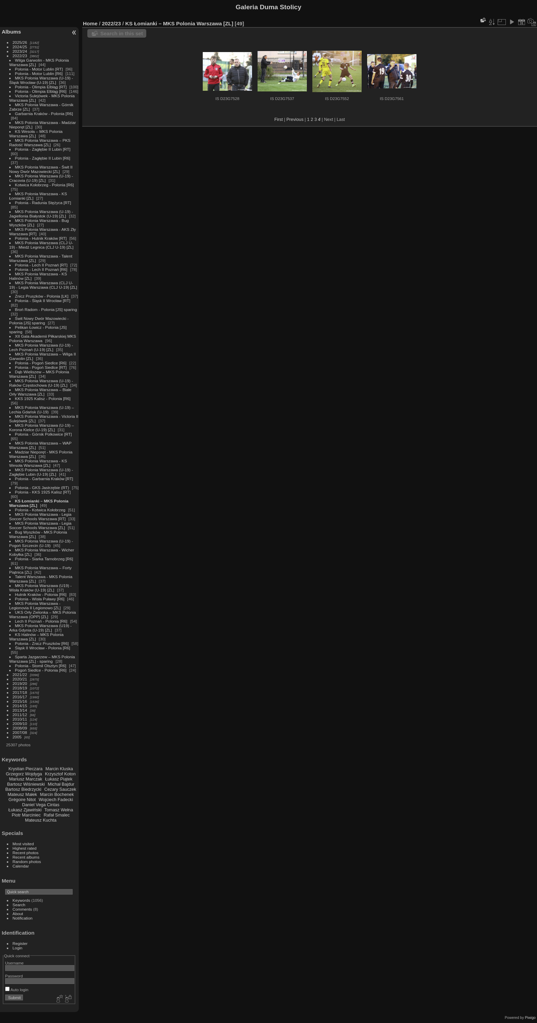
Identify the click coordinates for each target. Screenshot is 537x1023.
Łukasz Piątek (59, 779)
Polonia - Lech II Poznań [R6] (41, 269)
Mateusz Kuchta (41, 820)
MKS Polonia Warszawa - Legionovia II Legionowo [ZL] (35, 605)
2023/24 (20, 51)
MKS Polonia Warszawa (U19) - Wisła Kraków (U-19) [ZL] (40, 587)
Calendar (21, 866)
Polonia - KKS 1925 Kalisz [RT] (43, 492)
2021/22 (20, 674)
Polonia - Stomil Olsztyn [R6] (40, 665)
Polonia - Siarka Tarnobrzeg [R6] (44, 559)
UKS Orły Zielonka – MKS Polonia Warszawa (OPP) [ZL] (42, 614)
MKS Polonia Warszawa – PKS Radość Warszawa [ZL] (40, 142)
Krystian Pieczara (26, 768)
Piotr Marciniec (26, 815)
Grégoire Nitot (22, 799)
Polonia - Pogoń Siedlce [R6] (40, 363)
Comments (22, 909)
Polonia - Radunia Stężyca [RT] (43, 202)
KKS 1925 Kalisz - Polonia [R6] (43, 398)
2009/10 (20, 723)
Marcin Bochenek (57, 794)
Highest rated (25, 848)
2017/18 (20, 692)
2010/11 (20, 719)
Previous (294, 119)
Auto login (16, 989)
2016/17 (20, 697)
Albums (11, 32)
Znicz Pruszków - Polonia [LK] (41, 296)
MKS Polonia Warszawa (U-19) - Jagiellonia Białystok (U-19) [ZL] (41, 213)
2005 (17, 737)
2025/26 (20, 42)
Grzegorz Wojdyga (24, 773)
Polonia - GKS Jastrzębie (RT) (42, 487)
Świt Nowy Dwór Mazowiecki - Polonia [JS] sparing (39, 320)
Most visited (23, 843)
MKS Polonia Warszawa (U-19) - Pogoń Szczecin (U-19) (41, 543)
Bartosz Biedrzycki (23, 789)
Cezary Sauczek (60, 789)
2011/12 (20, 714)
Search (19, 904)
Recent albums (26, 857)
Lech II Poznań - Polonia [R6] (41, 621)
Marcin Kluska (59, 768)
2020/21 (20, 679)
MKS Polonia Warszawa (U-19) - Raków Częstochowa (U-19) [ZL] (41, 382)
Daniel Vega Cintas (40, 804)
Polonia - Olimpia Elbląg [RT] (41, 87)
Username (14, 963)
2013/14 (20, 710)
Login (18, 948)
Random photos (27, 861)
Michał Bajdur (61, 784)
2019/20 (20, 683)
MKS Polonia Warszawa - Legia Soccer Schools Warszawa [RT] (40, 516)
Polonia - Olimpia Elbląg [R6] (40, 91)
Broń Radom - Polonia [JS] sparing (46, 309)
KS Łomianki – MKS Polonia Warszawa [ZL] (179, 23)
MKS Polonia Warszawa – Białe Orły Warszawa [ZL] (40, 391)
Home (90, 23)
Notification (23, 918)
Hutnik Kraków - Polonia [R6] (40, 594)
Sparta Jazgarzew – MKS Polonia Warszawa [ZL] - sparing (42, 658)
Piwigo (530, 1017)
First (278, 119)
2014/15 (20, 705)
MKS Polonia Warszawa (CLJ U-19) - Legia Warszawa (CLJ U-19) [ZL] (43, 284)
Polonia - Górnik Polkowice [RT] (43, 434)
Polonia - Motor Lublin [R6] (39, 73)
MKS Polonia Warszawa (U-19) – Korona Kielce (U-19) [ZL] (41, 427)
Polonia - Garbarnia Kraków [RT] (44, 478)
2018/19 (20, 688)
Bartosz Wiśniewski (26, 784)
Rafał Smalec (56, 815)
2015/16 (20, 701)
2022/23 (20, 55)
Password (14, 976)
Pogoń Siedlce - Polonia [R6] (40, 670)
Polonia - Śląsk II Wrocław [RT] (43, 300)
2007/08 (20, 732)
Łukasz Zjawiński (25, 809)
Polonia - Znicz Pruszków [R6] (42, 643)
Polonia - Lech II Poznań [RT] (41, 265)
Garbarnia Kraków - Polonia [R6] (44, 113)
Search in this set (121, 33)
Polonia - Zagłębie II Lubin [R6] (43, 158)
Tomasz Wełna (59, 809)
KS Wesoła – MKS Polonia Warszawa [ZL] (36, 133)
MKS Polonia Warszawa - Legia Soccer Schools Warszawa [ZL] (40, 525)
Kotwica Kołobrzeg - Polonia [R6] (44, 185)
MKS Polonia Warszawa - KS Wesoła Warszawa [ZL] (38, 463)
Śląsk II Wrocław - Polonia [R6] (42, 648)
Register (20, 943)
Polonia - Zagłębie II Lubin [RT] (43, 149)
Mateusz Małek (22, 794)
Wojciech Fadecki (56, 799)
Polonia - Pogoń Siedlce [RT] (41, 367)
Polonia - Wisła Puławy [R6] (40, 599)
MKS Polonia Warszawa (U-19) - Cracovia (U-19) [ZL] (41, 178)
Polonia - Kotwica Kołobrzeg (40, 510)
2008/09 (20, 728)
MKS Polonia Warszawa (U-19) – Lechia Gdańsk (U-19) (41, 409)
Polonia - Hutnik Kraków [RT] (41, 238)
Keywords (21, 900)
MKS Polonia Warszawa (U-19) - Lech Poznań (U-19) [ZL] (41, 347)
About (18, 913)
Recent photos (26, 852)
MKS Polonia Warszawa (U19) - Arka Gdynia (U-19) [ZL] (40, 627)
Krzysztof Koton (60, 773)
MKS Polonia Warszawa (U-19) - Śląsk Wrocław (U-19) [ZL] (41, 80)
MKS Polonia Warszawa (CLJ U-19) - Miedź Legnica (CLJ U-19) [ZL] (41, 244)
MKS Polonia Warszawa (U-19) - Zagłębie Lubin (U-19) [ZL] (41, 471)
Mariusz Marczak (25, 779)
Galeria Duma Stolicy (268, 7)
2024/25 (20, 47)
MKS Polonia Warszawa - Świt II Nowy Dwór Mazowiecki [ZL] (41, 169)
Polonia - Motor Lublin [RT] (39, 69)
